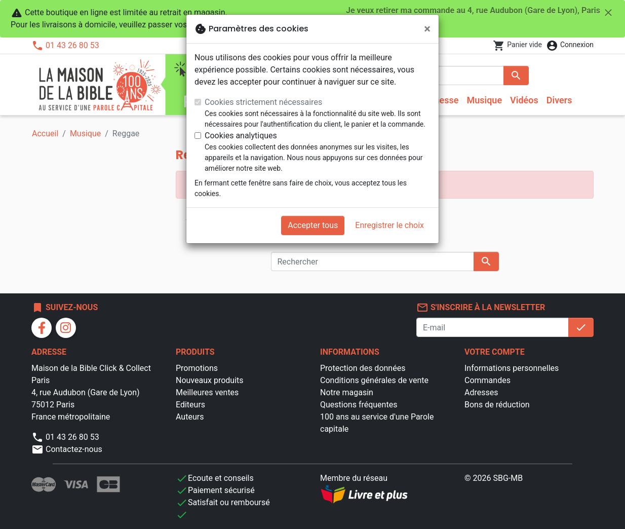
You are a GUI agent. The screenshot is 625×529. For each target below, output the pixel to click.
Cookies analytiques (241, 135)
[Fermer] (427, 29)
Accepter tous (313, 225)
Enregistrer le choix (389, 225)
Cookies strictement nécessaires (263, 102)
